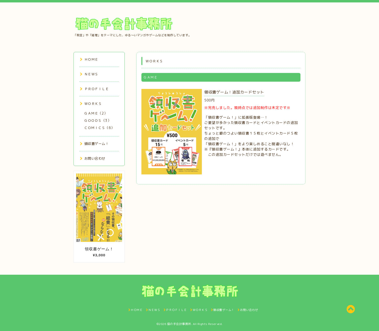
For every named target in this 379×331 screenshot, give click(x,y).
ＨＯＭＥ (89, 59)
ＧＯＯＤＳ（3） (97, 120)
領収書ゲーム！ (94, 143)
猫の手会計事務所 (179, 324)
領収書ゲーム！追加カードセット (234, 92)
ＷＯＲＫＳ (91, 103)
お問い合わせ (92, 158)
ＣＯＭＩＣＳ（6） (99, 127)
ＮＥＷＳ (89, 74)
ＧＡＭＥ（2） (96, 113)
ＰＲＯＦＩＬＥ (94, 88)
